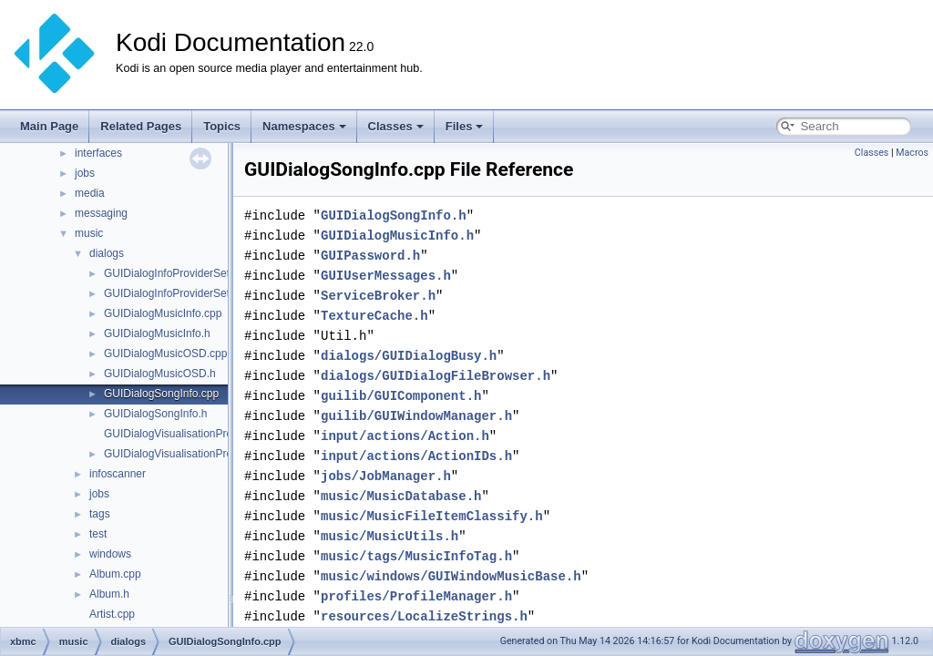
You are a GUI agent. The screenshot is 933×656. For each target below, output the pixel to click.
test (98, 534)
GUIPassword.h (370, 255)
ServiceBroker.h (378, 295)
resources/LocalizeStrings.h (424, 616)
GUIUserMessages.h (386, 275)
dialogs (106, 253)
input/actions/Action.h (405, 436)
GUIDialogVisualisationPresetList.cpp (194, 433)
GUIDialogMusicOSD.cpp (165, 353)
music (89, 233)
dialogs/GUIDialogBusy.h (409, 355)
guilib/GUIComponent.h (401, 396)
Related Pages (140, 126)
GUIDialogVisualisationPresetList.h (188, 453)
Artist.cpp (112, 614)
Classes (396, 126)
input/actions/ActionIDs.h (416, 456)
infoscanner (117, 473)
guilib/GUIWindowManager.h (416, 416)
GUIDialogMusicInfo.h (157, 333)
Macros (912, 153)
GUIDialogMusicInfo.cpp (162, 313)
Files (465, 126)
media (90, 193)
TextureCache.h (374, 315)
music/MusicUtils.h (389, 536)
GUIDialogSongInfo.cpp (161, 393)
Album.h (109, 594)
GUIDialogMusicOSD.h (160, 373)
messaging (101, 213)
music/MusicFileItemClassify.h (432, 516)
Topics (222, 126)
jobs (85, 173)
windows (110, 554)
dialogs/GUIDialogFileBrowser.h (435, 375)
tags (99, 513)
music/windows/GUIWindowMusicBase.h (451, 576)
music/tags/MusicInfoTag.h (416, 556)
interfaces (98, 153)
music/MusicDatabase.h (401, 496)
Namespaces (304, 126)
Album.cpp (115, 574)
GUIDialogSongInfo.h (155, 413)
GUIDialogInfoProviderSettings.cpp (188, 273)
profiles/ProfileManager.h (416, 596)
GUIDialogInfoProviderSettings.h (182, 293)
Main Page (49, 126)
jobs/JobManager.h (386, 476)
